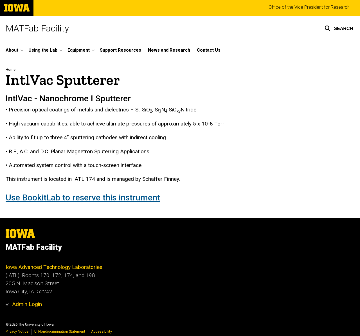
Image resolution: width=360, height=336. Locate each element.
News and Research (169, 50)
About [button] (12, 50)
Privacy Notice (17, 331)
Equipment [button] (79, 50)
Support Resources (120, 50)
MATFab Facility (37, 28)
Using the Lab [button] (42, 50)
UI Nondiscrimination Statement (59, 331)
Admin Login (27, 304)
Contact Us (208, 50)
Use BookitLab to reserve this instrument (83, 197)
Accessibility (101, 331)
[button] (339, 28)
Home (10, 69)
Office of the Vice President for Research (309, 7)
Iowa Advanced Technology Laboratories (54, 267)
